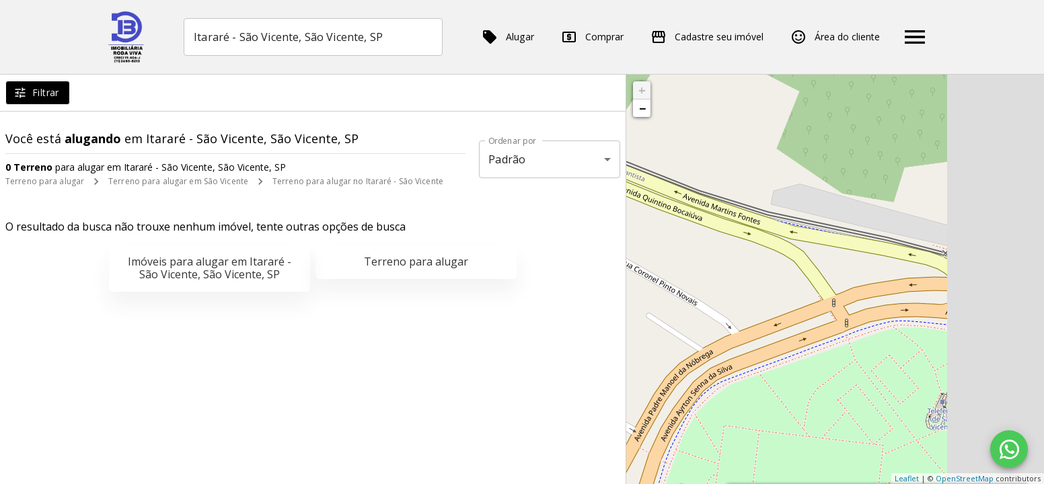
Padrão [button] (506, 159)
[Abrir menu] (914, 36)
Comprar (592, 37)
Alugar (508, 37)
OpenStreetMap (965, 478)
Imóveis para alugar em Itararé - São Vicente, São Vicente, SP (209, 268)
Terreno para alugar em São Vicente (178, 181)
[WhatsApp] (1009, 449)
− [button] (642, 108)
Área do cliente (835, 37)
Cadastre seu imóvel (706, 37)
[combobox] (313, 37)
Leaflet (907, 478)
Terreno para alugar (44, 181)
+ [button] (642, 90)
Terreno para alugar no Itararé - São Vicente (357, 181)
